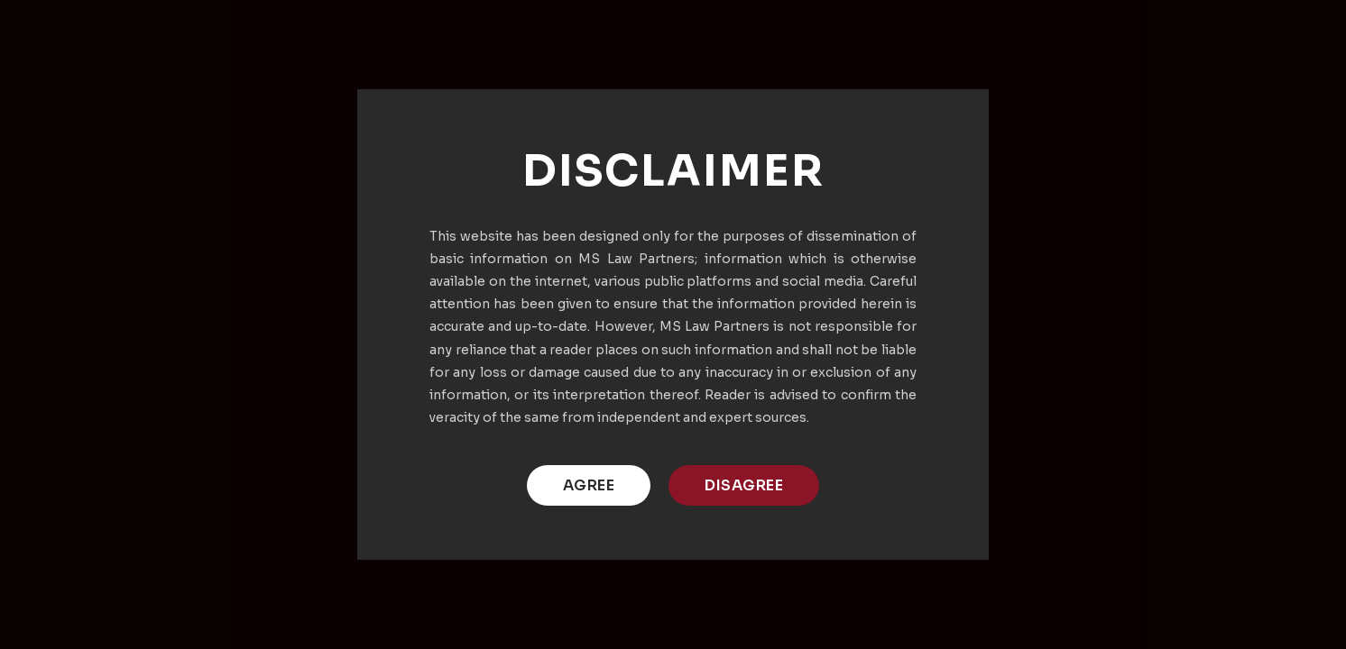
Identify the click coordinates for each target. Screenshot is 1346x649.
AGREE (589, 485)
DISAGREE (744, 485)
